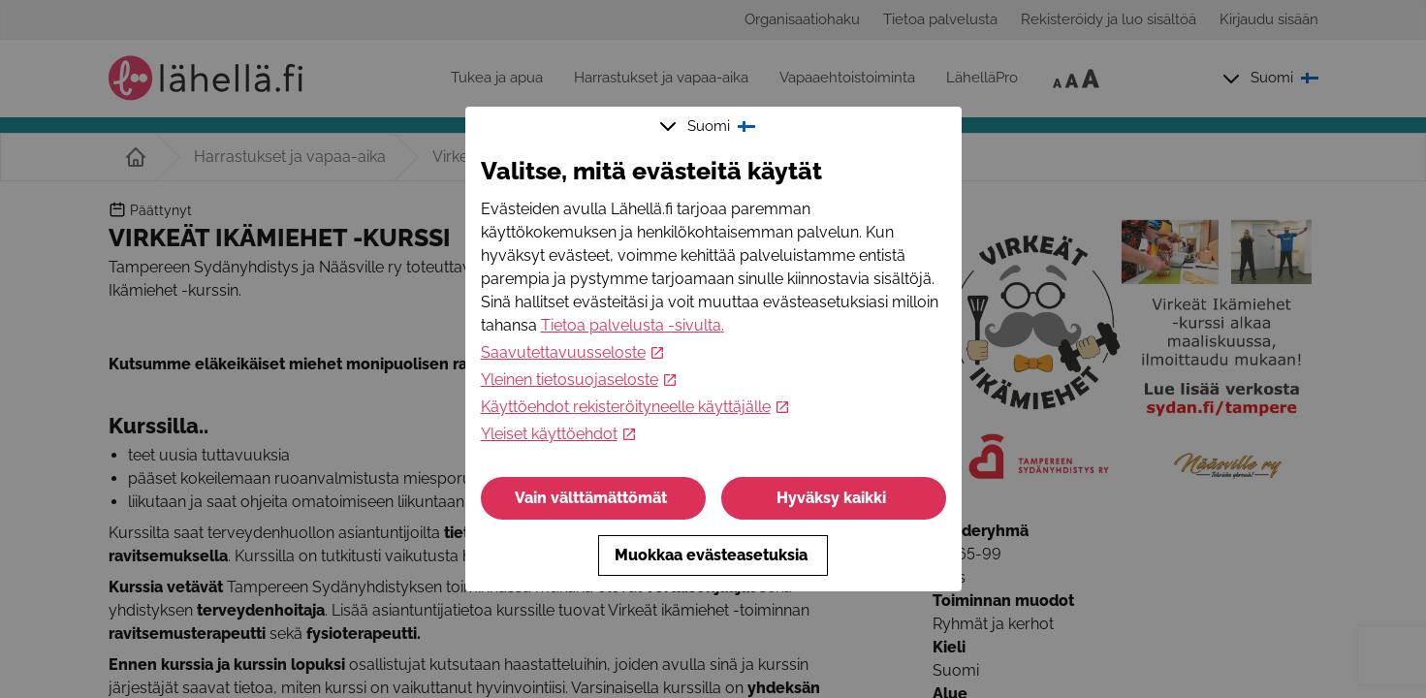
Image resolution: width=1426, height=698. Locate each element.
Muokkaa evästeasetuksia (713, 555)
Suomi (709, 126)
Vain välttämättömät (593, 498)
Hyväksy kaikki (833, 498)
